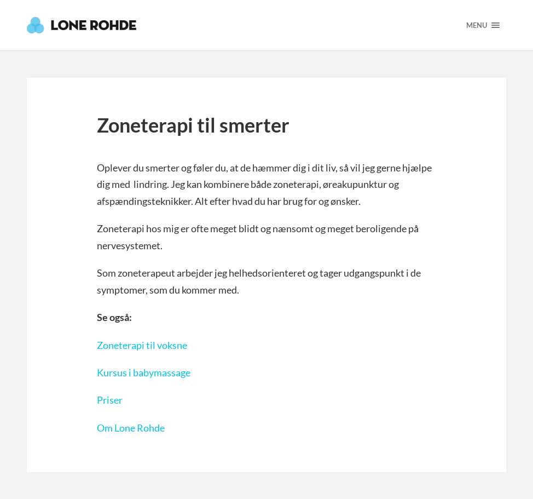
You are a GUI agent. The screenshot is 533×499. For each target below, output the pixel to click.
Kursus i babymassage (143, 372)
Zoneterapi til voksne (142, 345)
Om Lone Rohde (131, 428)
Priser (110, 400)
